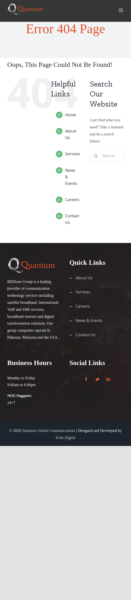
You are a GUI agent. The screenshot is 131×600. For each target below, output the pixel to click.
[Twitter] (97, 379)
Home (70, 114)
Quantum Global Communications (48, 431)
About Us (84, 278)
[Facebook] (86, 379)
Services (72, 153)
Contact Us (85, 334)
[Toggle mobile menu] (121, 10)
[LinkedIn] (108, 379)
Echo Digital (65, 438)
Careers (72, 199)
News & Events (89, 320)
